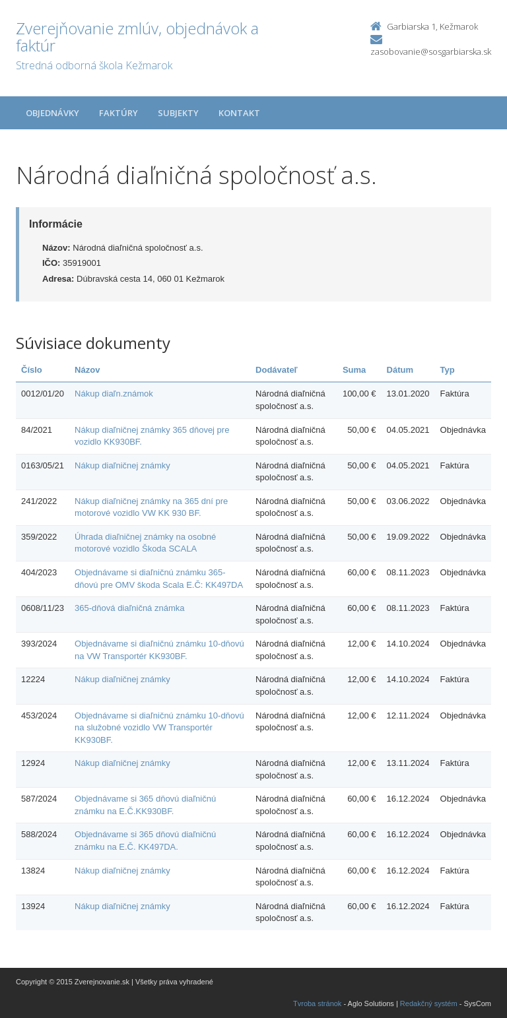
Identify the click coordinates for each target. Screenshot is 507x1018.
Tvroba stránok (317, 1003)
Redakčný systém (428, 1003)
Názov (87, 370)
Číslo (31, 370)
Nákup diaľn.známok (114, 393)
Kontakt (239, 113)
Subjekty (178, 113)
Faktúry (118, 113)
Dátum (400, 370)
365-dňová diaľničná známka (129, 608)
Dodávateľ (276, 370)
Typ (447, 370)
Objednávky (52, 113)
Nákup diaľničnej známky (122, 465)
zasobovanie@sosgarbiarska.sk (430, 51)
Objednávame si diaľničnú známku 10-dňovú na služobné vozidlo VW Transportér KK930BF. (159, 728)
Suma (354, 370)
